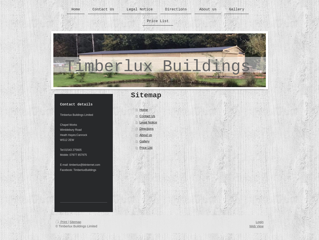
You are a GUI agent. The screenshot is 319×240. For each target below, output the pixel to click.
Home (143, 110)
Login (259, 222)
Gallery (144, 141)
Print (62, 222)
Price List (146, 147)
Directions (146, 128)
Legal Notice (148, 122)
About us (145, 135)
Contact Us (147, 116)
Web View (256, 226)
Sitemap (75, 222)
